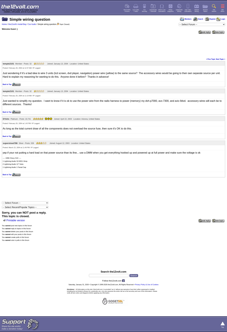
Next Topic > (220, 59)
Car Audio (32, 24)
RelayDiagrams (170, 10)
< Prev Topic (210, 59)
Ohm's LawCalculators (162, 10)
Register (210, 19)
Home (4, 24)
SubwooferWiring (179, 10)
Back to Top (7, 84)
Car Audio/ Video (136, 10)
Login (220, 19)
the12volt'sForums (127, 10)
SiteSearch (214, 10)
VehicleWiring (196, 10)
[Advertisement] (113, 45)
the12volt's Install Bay (17, 24)
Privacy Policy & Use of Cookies (147, 284)
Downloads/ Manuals (153, 10)
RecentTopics (205, 10)
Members (185, 19)
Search (198, 19)
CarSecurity (144, 10)
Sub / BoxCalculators (188, 10)
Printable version (15, 220)
